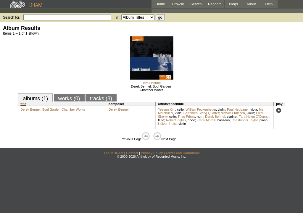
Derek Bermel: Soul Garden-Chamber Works (151, 88)
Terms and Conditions (183, 153)
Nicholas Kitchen (233, 113)
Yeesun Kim (166, 109)
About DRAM (113, 153)
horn (200, 116)
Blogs (233, 4)
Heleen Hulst (167, 123)
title (23, 104)
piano (263, 120)
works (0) (69, 98)
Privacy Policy (152, 153)
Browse (178, 4)
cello (180, 109)
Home (160, 4)
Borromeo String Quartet (201, 113)
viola (253, 109)
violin (221, 109)
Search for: (11, 17)
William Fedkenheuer (201, 109)
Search (196, 4)
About (251, 4)
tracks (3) (101, 98)
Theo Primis (186, 116)
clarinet (232, 116)
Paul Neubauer (238, 109)
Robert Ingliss (176, 120)
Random (214, 4)
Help (269, 4)
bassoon (223, 120)
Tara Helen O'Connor (254, 116)
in (116, 17)
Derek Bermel (151, 83)
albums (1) (35, 98)
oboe (191, 120)
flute (161, 120)
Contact (132, 153)
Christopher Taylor (244, 120)
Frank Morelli (206, 120)
